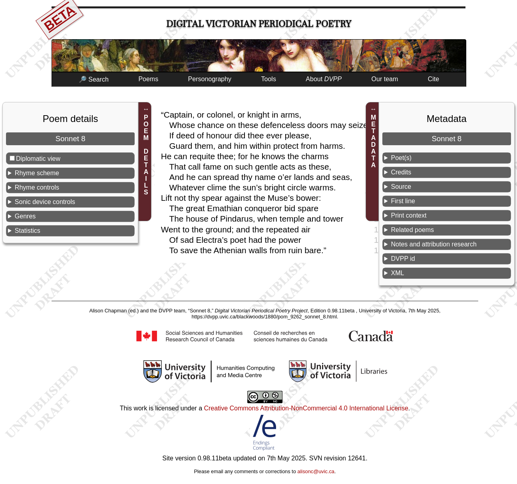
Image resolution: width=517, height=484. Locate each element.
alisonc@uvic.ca (315, 471)
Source (401, 186)
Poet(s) (401, 157)
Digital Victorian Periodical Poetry (258, 23)
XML (397, 273)
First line (403, 201)
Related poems (412, 229)
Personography (210, 79)
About (324, 79)
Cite (433, 79)
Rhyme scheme (37, 173)
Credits (401, 172)
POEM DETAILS (146, 155)
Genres (25, 216)
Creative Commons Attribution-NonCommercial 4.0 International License (306, 408)
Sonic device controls (45, 201)
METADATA (373, 141)
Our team (385, 79)
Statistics (27, 230)
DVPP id (403, 258)
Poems (148, 79)
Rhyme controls (37, 187)
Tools (268, 79)
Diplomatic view (38, 158)
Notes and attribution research (433, 244)
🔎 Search (94, 79)
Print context (408, 215)
